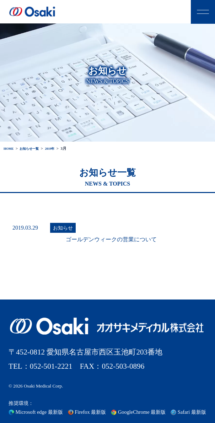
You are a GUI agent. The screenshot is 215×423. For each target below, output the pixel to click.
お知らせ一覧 (33, 148)
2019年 (57, 148)
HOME (10, 148)
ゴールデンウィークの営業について (111, 239)
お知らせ (63, 228)
